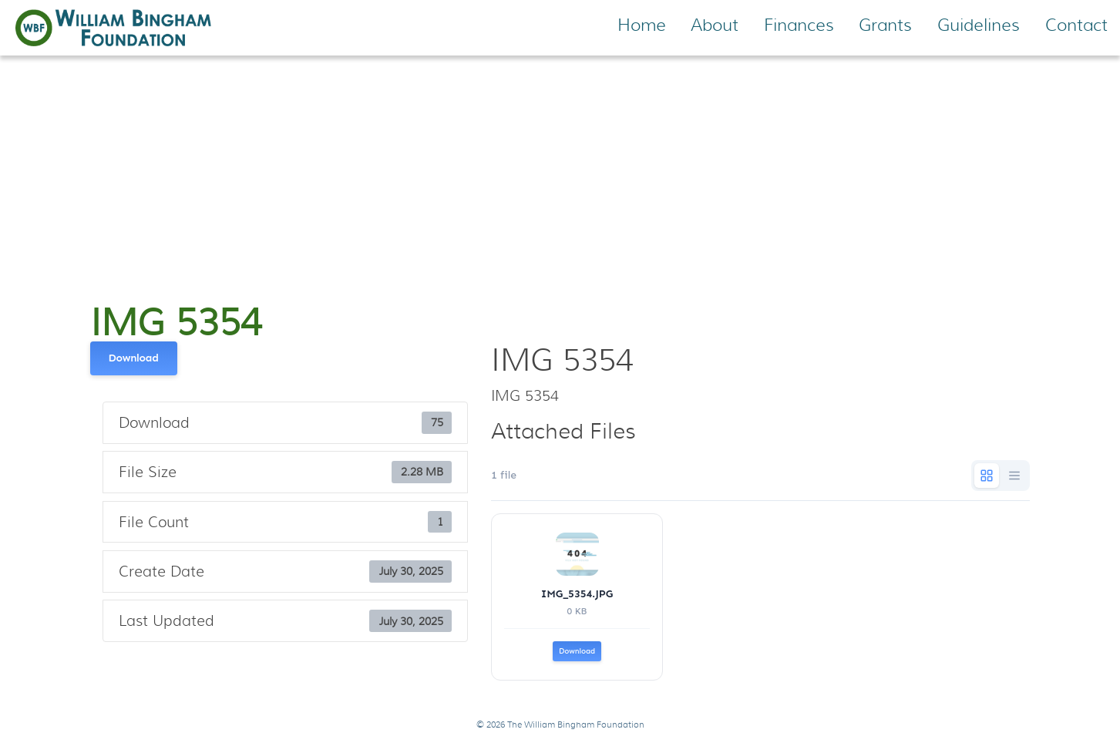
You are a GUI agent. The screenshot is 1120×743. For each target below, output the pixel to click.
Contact (1076, 25)
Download (134, 358)
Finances (799, 25)
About (714, 25)
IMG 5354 (176, 323)
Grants (885, 25)
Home (641, 25)
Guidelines (978, 25)
